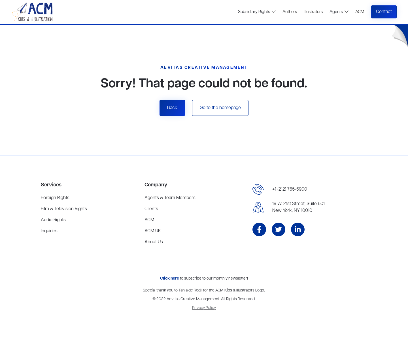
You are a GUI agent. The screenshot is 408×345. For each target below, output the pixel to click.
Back (172, 108)
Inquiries (49, 231)
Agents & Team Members (170, 198)
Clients (151, 209)
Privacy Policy (204, 308)
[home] (33, 12)
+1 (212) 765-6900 (289, 189)
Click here (169, 278)
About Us (153, 242)
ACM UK (152, 231)
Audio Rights (53, 220)
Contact (384, 12)
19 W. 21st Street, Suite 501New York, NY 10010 (298, 207)
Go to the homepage (220, 108)
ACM (359, 12)
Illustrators (313, 12)
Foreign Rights (55, 198)
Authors (289, 12)
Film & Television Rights (64, 209)
